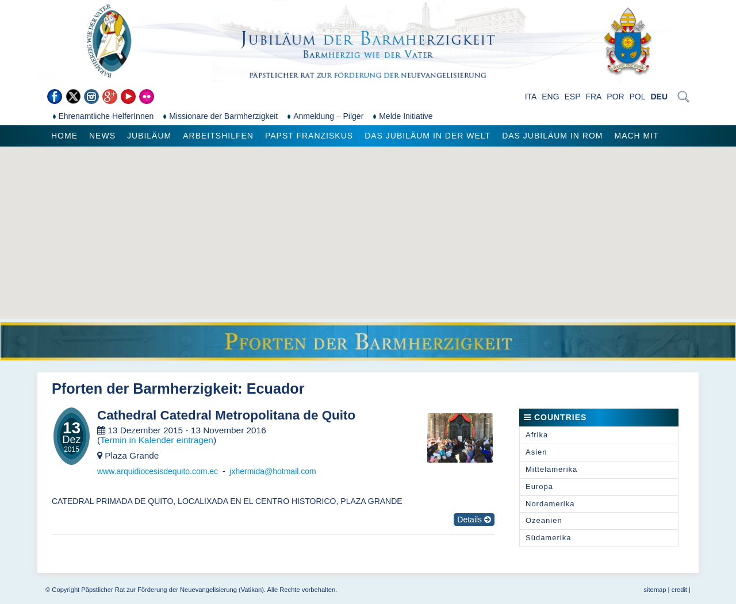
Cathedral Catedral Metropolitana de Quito (226, 415)
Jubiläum (149, 135)
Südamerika (548, 537)
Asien (536, 452)
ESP (573, 96)
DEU (659, 96)
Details (474, 519)
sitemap (654, 589)
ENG (550, 96)
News (102, 135)
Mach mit (636, 135)
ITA (531, 96)
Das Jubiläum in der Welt (427, 135)
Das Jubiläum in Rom (552, 135)
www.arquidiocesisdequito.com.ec (157, 471)
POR (615, 96)
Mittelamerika (551, 469)
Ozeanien (544, 520)
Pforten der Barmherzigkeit (144, 388)
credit (679, 589)
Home (64, 135)
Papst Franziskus (309, 135)
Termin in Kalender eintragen (156, 440)
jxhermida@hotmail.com (272, 471)
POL (638, 96)
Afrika (537, 434)
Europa (539, 486)
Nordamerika (550, 503)
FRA (593, 96)
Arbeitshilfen (218, 135)
